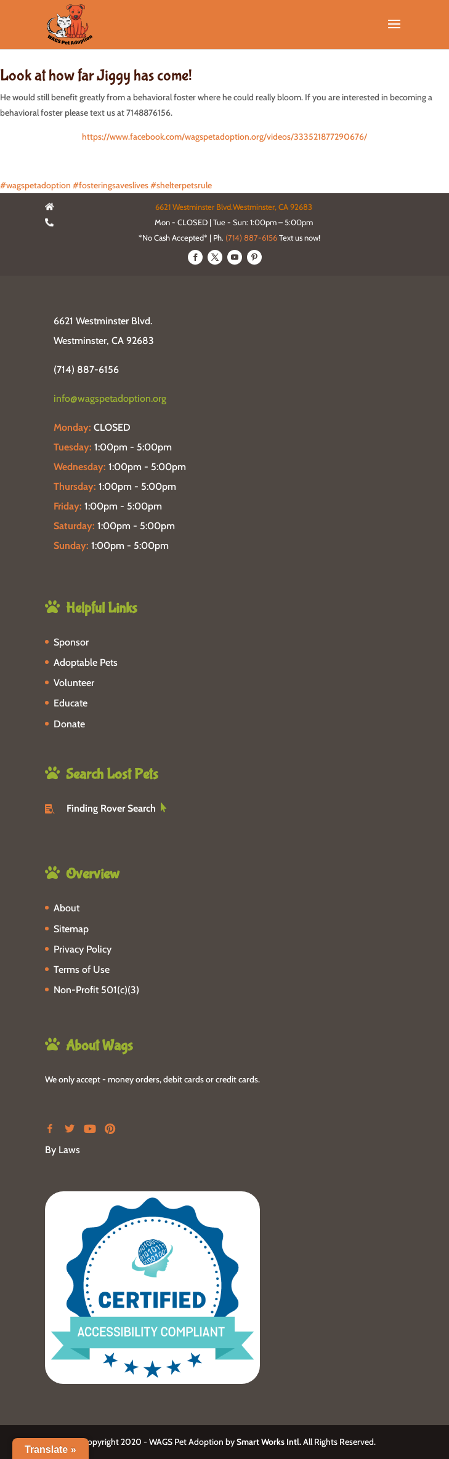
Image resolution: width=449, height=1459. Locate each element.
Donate (69, 724)
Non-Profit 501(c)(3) (96, 990)
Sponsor (71, 642)
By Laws (62, 1150)
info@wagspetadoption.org (110, 398)
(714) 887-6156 (251, 237)
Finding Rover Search (111, 808)
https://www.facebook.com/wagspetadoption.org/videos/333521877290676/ (224, 136)
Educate (70, 703)
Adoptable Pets (86, 662)
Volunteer (74, 683)
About (66, 908)
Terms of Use (82, 969)
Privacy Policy (82, 949)
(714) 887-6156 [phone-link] (86, 369)
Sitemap (71, 929)
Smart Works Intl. (269, 1441)
